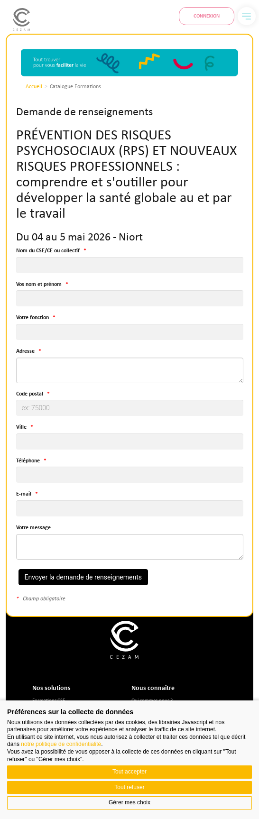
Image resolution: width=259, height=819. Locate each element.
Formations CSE (48, 699)
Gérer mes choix (129, 802)
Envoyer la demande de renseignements (83, 577)
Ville (21, 427)
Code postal (29, 393)
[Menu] (247, 16)
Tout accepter (129, 771)
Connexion (207, 15)
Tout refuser (129, 787)
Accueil (34, 86)
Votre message (33, 527)
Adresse (25, 351)
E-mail (23, 493)
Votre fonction (32, 317)
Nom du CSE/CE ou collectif (48, 250)
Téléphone (28, 460)
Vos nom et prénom (39, 284)
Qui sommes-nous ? (152, 699)
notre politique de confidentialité (61, 744)
